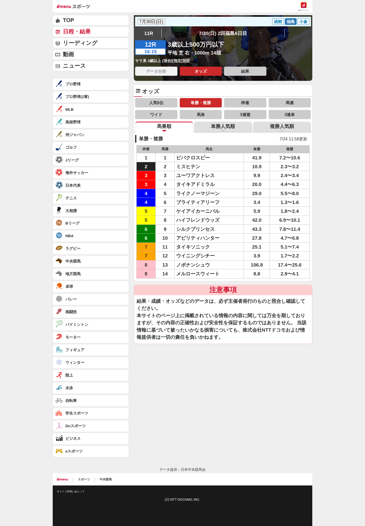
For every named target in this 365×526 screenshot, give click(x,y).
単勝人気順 (223, 126)
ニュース (74, 66)
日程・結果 (77, 31)
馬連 (290, 102)
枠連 (245, 102)
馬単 (201, 114)
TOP (68, 20)
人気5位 (156, 102)
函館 (278, 21)
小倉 (303, 21)
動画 (68, 54)
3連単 (289, 114)
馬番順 (164, 126)
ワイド (156, 114)
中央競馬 (106, 479)
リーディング (80, 43)
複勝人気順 (282, 126)
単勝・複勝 (201, 102)
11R (148, 33)
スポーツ (84, 479)
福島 (291, 21)
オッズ (201, 71)
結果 (245, 71)
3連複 (245, 114)
